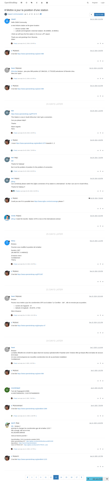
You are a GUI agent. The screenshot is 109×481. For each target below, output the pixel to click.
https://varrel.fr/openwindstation (28, 443)
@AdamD (16, 50)
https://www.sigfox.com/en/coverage (46, 201)
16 (71, 477)
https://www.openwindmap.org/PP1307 (30, 274)
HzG (12, 111)
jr (11, 50)
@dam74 (16, 456)
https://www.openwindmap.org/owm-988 (30, 54)
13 (56, 477)
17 (77, 477)
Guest (13, 68)
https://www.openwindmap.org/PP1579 (24, 114)
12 (51, 477)
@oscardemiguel (17, 405)
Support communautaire (15, 14)
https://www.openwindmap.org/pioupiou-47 (31, 325)
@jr (16, 157)
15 (66, 477)
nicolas (13, 216)
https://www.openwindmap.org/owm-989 (30, 89)
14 (61, 477)
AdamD (13, 19)
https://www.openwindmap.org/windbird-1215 (32, 459)
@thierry (15, 271)
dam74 (13, 423)
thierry (13, 241)
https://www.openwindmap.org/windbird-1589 (32, 408)
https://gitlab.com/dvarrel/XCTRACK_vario (36, 445)
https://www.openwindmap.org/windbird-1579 (31, 143)
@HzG (15, 140)
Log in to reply (99, 14)
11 (46, 477)
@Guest (15, 85)
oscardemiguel (15, 388)
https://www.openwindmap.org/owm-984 (30, 373)
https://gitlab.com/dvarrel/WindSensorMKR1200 (39, 441)
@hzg (13, 181)
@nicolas (18, 68)
